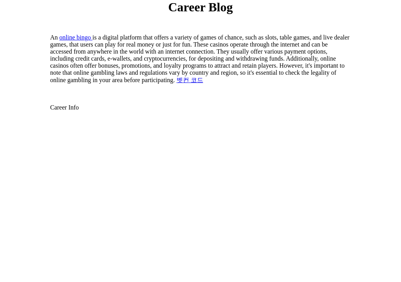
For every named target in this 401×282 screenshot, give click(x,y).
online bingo (76, 37)
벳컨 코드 (190, 80)
